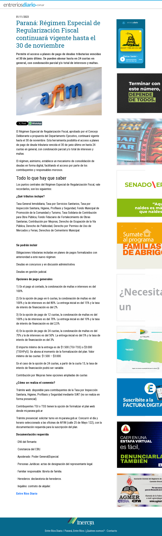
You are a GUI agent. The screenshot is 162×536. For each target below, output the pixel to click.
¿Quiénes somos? (95, 530)
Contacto (112, 530)
